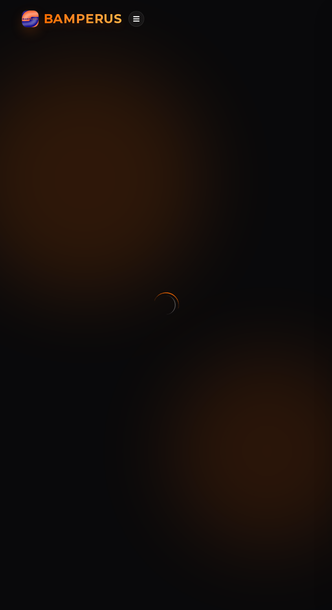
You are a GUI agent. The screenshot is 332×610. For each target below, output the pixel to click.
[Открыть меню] (136, 19)
